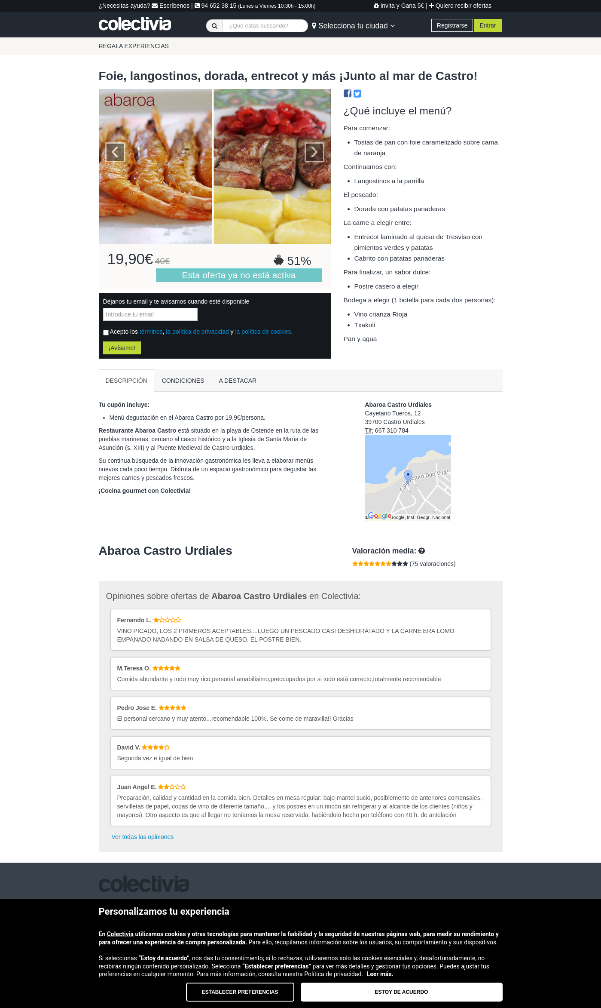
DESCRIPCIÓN (126, 380)
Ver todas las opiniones (143, 836)
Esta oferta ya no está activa (239, 275)
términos (151, 331)
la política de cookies (263, 331)
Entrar (487, 25)
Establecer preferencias (240, 992)
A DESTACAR (238, 380)
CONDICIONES (183, 380)
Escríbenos (170, 5)
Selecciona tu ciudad (353, 26)
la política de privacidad (197, 331)
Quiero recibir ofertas (460, 5)
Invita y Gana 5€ (399, 5)
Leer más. (380, 974)
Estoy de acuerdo (401, 992)
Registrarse (452, 25)
